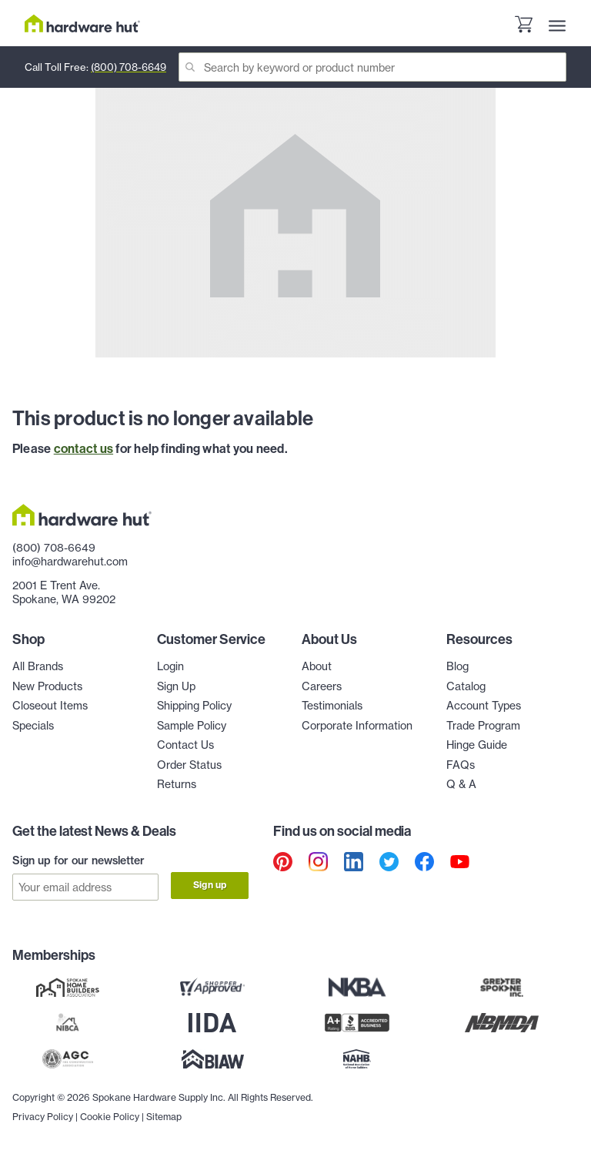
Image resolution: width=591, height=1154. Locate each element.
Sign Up (176, 686)
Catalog (466, 686)
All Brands (37, 666)
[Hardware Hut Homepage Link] (82, 23)
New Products (47, 686)
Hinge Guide (476, 745)
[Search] (372, 67)
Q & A (461, 784)
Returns (176, 784)
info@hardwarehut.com (70, 562)
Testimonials (332, 706)
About (317, 666)
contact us (83, 448)
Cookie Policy (109, 1116)
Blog (457, 666)
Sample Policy (191, 726)
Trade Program (483, 726)
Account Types (483, 706)
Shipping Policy (194, 706)
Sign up (209, 885)
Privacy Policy (42, 1116)
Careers (322, 686)
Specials (33, 726)
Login (170, 666)
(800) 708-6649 (128, 67)
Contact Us (185, 745)
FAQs (460, 765)
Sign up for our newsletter (78, 860)
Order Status (189, 765)
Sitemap (164, 1116)
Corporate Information (357, 726)
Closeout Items (50, 706)
